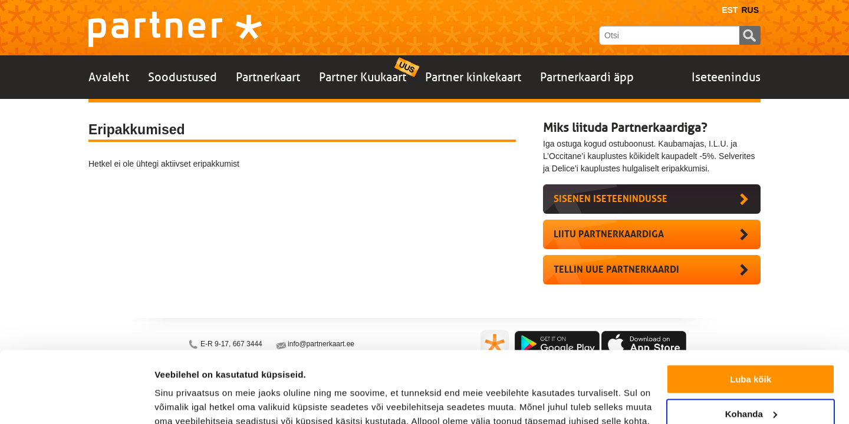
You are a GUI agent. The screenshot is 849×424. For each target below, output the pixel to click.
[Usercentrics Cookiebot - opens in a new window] (76, 401)
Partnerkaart (268, 77)
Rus (750, 10)
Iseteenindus (726, 77)
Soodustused (182, 77)
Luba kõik (750, 312)
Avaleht (108, 77)
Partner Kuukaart (362, 77)
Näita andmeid (185, 401)
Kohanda (751, 347)
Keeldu (750, 381)
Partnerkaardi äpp (587, 77)
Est (730, 10)
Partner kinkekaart (473, 77)
